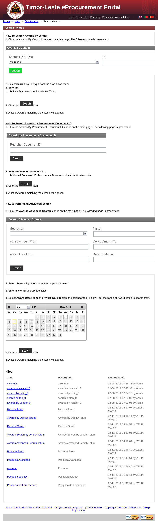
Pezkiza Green (15, 426)
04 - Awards (31, 21)
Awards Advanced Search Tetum (26, 443)
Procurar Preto (15, 451)
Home (6, 21)
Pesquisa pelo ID (17, 476)
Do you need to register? (69, 507)
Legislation (78, 510)
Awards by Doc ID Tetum (21, 417)
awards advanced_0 (18, 388)
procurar (12, 468)
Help (71, 17)
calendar (12, 383)
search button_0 (16, 397)
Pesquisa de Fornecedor (21, 485)
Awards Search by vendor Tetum (26, 434)
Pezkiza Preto (15, 409)
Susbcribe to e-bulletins (115, 17)
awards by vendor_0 (19, 402)
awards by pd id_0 (17, 393)
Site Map (95, 17)
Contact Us (82, 17)
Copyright (110, 507)
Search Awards (52, 21)
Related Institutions (130, 507)
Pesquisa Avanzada (18, 459)
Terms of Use (94, 507)
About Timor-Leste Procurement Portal (29, 507)
